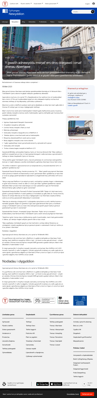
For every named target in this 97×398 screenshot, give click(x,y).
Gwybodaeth (37, 3)
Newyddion (15, 22)
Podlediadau (43, 22)
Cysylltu (60, 22)
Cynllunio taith (14, 3)
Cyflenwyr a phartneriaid (34, 356)
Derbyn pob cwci (87, 394)
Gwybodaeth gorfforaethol (82, 337)
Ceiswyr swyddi (31, 348)
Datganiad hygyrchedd (80, 369)
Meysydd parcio (78, 341)
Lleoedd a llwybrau (8, 341)
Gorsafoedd (6, 345)
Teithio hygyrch (31, 329)
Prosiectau (5, 337)
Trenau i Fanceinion (56, 337)
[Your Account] (93, 3)
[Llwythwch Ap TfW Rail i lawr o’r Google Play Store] (42, 384)
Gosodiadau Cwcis (73, 394)
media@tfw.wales (73, 97)
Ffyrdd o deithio (25, 3)
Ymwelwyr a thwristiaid (33, 341)
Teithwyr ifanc (30, 325)
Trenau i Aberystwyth (57, 329)
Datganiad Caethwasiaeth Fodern (81, 364)
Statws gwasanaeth (50, 3)
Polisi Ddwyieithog (79, 373)
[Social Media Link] (16, 384)
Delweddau (32, 22)
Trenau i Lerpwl (55, 345)
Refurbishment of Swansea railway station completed (20, 82)
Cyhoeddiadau (7, 352)
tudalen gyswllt (73, 105)
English (87, 4)
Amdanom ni (6, 333)
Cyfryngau (5, 22)
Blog (23, 22)
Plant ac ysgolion (31, 337)
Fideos (52, 22)
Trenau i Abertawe (56, 325)
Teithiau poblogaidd (8, 348)
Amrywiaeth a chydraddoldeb (83, 355)
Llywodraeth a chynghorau (35, 352)
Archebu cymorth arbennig (82, 322)
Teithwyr (29, 322)
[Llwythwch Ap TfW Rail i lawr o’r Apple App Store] (56, 384)
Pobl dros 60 (30, 333)
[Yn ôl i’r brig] (88, 384)
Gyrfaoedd (5, 322)
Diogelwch (76, 333)
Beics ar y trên (78, 325)
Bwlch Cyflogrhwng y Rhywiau (83, 359)
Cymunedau (30, 345)
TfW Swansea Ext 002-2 (77, 139)
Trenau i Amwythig (56, 333)
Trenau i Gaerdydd (56, 341)
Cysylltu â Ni (77, 329)
